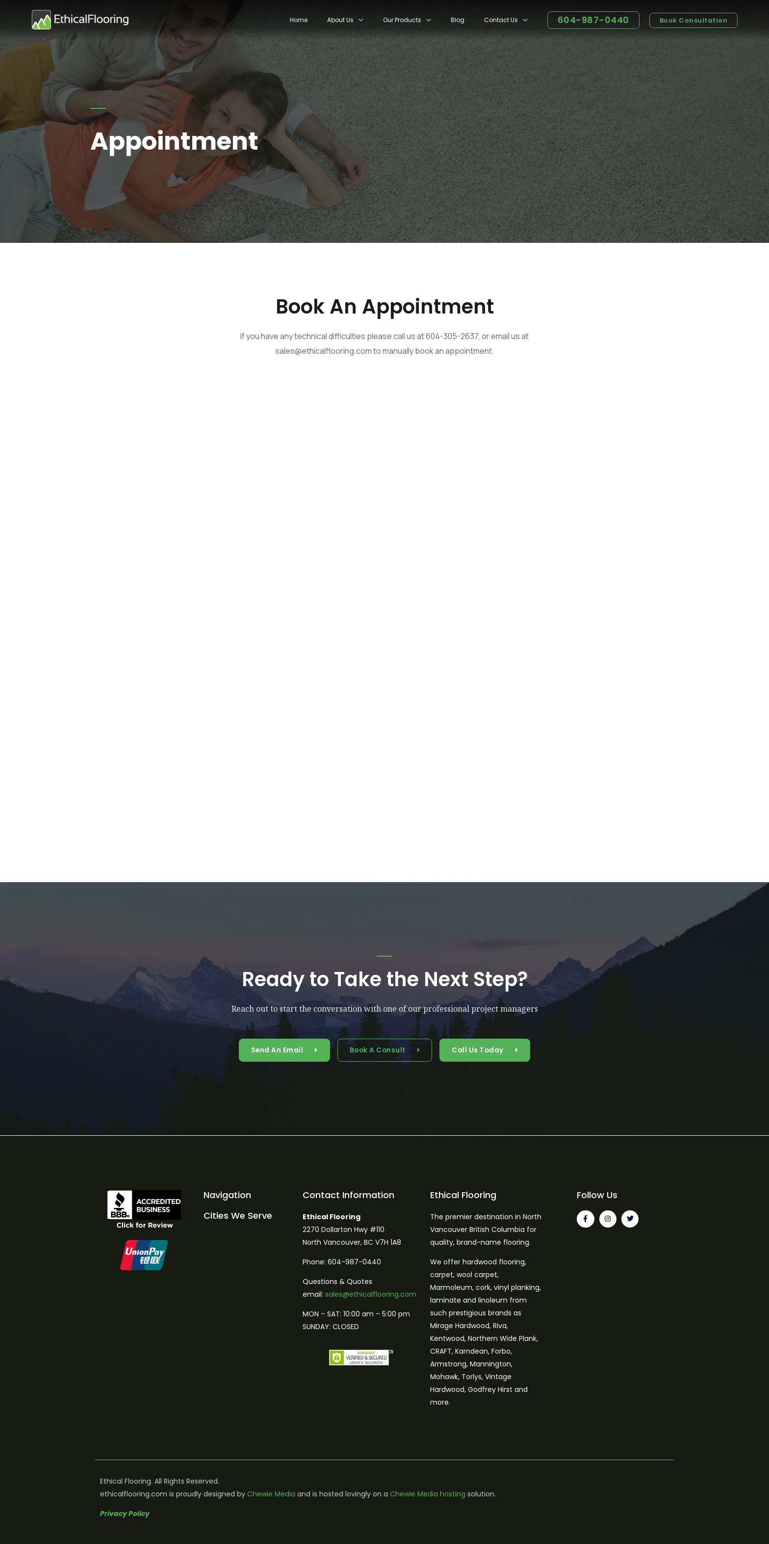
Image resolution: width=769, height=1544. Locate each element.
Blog (469, 20)
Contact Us (505, 20)
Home (334, 20)
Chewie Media (271, 1494)
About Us (368, 20)
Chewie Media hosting (427, 1494)
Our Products (422, 20)
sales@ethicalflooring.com (370, 1294)
